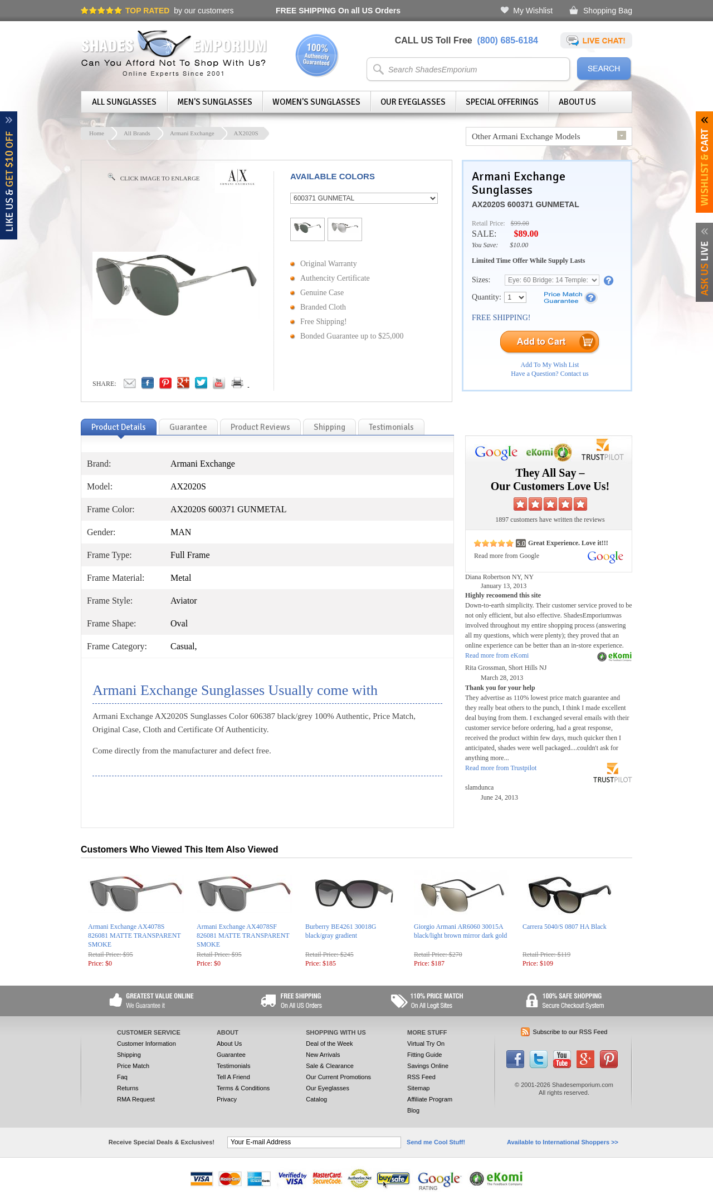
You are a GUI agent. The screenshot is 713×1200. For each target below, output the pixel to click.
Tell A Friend (233, 1077)
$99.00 (520, 223)
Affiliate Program (429, 1099)
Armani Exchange (192, 133)
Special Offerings (502, 102)
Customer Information (146, 1043)
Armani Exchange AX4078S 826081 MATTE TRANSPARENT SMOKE (134, 935)
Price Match (133, 1065)
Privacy (227, 1099)
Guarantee (231, 1054)
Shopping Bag (607, 10)
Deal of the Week (329, 1043)
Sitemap (418, 1088)
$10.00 (519, 245)
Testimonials (234, 1065)
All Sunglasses (124, 102)
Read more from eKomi (497, 655)
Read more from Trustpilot (500, 768)
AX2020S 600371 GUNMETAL (525, 204)
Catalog (316, 1099)
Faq (122, 1077)
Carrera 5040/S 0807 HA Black (564, 926)
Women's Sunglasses (316, 102)
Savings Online (427, 1065)
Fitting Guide (424, 1054)
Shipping (129, 1054)
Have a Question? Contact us (549, 374)
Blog (413, 1110)
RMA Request (136, 1099)
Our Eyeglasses (413, 102)
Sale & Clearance (330, 1065)
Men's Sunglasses (214, 102)
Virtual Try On (426, 1043)
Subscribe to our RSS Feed (570, 1031)
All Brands (137, 133)
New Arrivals (323, 1054)
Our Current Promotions (338, 1077)
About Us (577, 102)
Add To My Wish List (550, 365)
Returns (128, 1088)
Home (96, 133)
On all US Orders (338, 10)
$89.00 (526, 233)
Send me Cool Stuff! (436, 1142)
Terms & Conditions (243, 1088)
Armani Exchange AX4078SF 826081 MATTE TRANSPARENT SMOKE (243, 935)
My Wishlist (533, 10)
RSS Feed (421, 1077)
